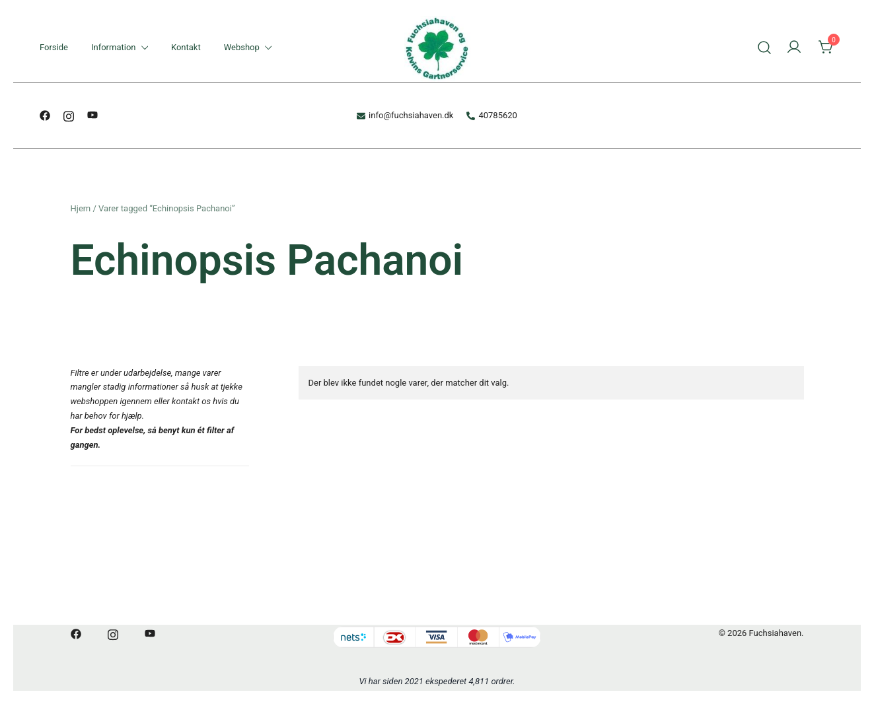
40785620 (491, 115)
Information (113, 47)
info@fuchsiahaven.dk (405, 115)
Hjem (81, 208)
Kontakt (186, 47)
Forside (54, 47)
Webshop (242, 47)
